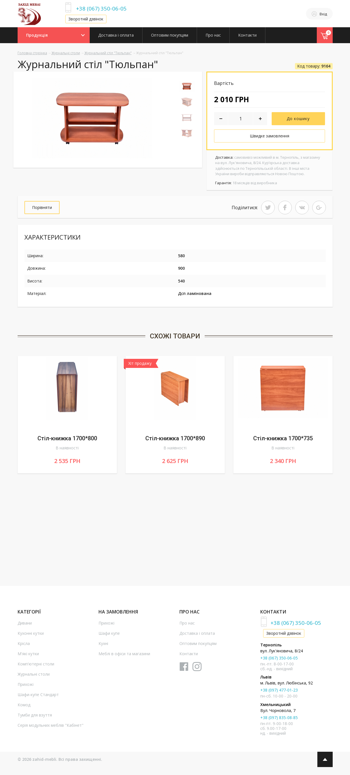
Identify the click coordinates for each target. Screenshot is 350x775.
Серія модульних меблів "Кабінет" (50, 725)
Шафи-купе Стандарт (38, 694)
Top (325, 759)
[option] (92, 118)
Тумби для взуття (35, 715)
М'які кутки (28, 653)
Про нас (213, 35)
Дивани (25, 623)
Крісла (24, 643)
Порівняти (42, 207)
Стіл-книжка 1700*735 (283, 438)
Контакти (247, 35)
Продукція (37, 35)
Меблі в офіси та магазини (124, 653)
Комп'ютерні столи (36, 664)
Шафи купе (109, 633)
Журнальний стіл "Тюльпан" (108, 53)
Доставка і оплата (116, 35)
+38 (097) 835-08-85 (279, 717)
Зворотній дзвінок (85, 19)
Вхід (319, 13)
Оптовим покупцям (169, 35)
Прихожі (25, 684)
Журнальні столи (65, 53)
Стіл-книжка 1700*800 (67, 438)
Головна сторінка (32, 53)
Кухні (103, 643)
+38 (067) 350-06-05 (101, 8)
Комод (24, 704)
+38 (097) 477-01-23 (279, 690)
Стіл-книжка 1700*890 (175, 438)
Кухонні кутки (31, 633)
